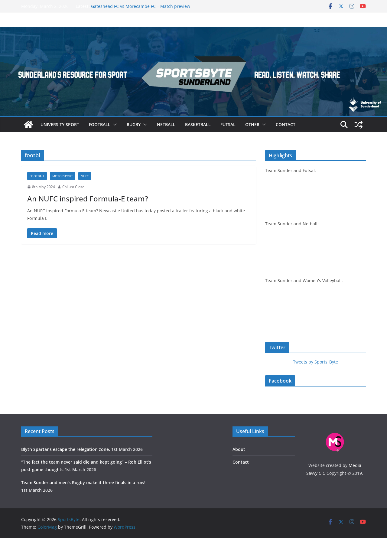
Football (99, 124)
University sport (60, 124)
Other (252, 124)
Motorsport (62, 176)
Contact (285, 124)
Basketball (198, 124)
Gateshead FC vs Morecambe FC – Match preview (140, 6)
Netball (166, 124)
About (239, 449)
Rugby (134, 124)
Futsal (228, 124)
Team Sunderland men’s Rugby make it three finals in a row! (83, 482)
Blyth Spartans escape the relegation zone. (65, 449)
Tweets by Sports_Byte (315, 362)
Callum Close (73, 186)
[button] (113, 124)
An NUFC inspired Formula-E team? (87, 199)
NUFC (85, 176)
